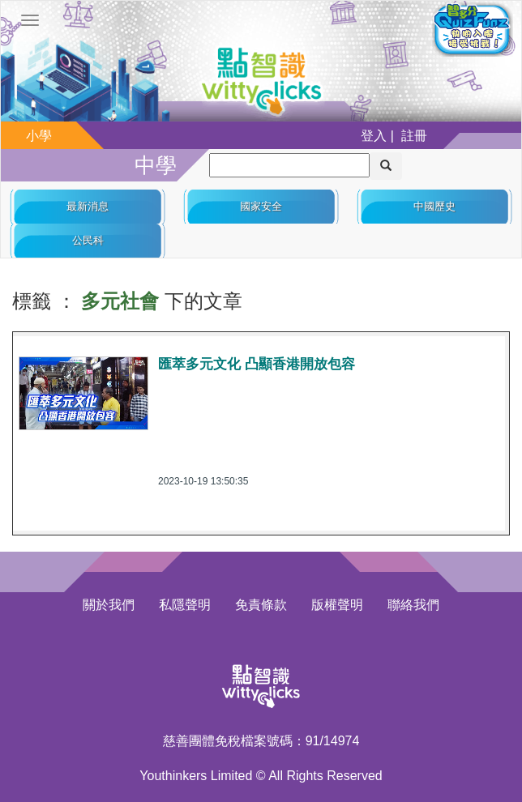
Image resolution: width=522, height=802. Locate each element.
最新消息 (87, 206)
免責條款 (261, 605)
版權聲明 (337, 605)
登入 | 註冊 (394, 136)
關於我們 (109, 605)
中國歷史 (434, 206)
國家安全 (261, 206)
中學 (156, 165)
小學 (39, 136)
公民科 (88, 240)
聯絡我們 (413, 605)
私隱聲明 (185, 605)
